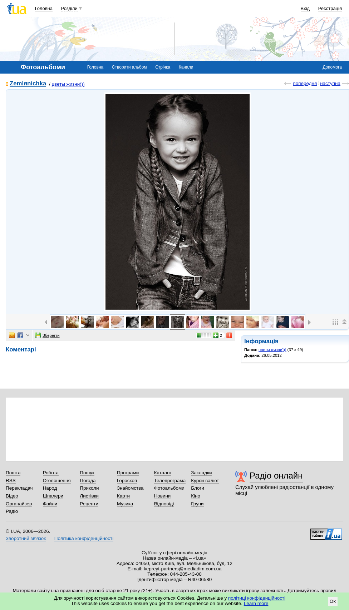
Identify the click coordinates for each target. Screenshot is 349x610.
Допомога (332, 67)
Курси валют (205, 480)
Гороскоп (127, 480)
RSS (11, 480)
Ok (333, 601)
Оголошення (57, 480)
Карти (123, 496)
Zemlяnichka (28, 84)
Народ (50, 488)
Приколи (89, 488)
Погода (87, 480)
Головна (44, 8)
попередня (305, 83)
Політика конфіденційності (83, 538)
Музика (125, 503)
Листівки (89, 496)
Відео (12, 496)
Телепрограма (170, 480)
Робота (51, 472)
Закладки (201, 472)
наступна (330, 83)
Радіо (12, 511)
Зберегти (47, 335)
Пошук (87, 472)
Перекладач (19, 488)
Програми (128, 472)
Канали (186, 67)
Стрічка (162, 67)
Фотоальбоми (169, 488)
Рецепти (89, 503)
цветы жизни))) (67, 84)
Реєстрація (330, 8)
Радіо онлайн (276, 475)
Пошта (13, 472)
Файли (50, 503)
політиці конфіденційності (256, 598)
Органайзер (19, 503)
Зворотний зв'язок (26, 538)
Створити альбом (129, 67)
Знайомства (130, 488)
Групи (197, 503)
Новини (162, 496)
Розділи (69, 8)
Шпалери (53, 496)
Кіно (195, 496)
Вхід (305, 8)
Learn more (256, 603)
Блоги (197, 488)
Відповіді (164, 503)
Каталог (163, 472)
